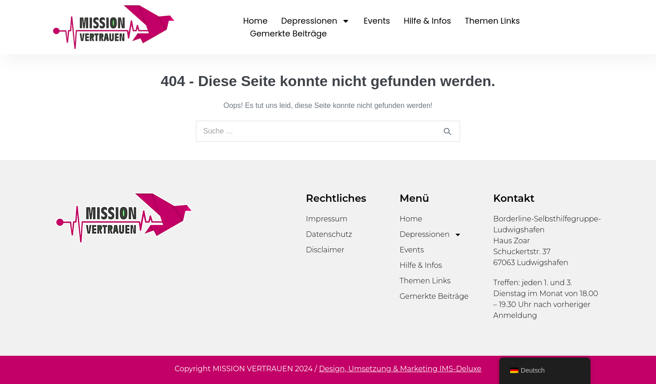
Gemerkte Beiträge (288, 33)
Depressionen (315, 21)
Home (255, 20)
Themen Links (492, 20)
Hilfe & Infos (427, 20)
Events (377, 20)
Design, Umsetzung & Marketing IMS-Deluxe (400, 368)
